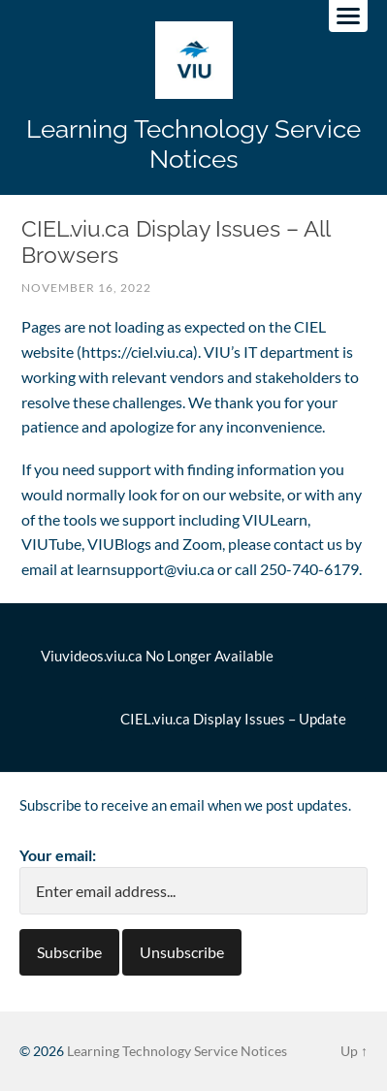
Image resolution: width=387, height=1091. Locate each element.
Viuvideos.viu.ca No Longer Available (157, 655)
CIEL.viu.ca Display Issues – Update (233, 718)
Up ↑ (354, 1051)
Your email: (57, 855)
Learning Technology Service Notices (193, 143)
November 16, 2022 (86, 287)
